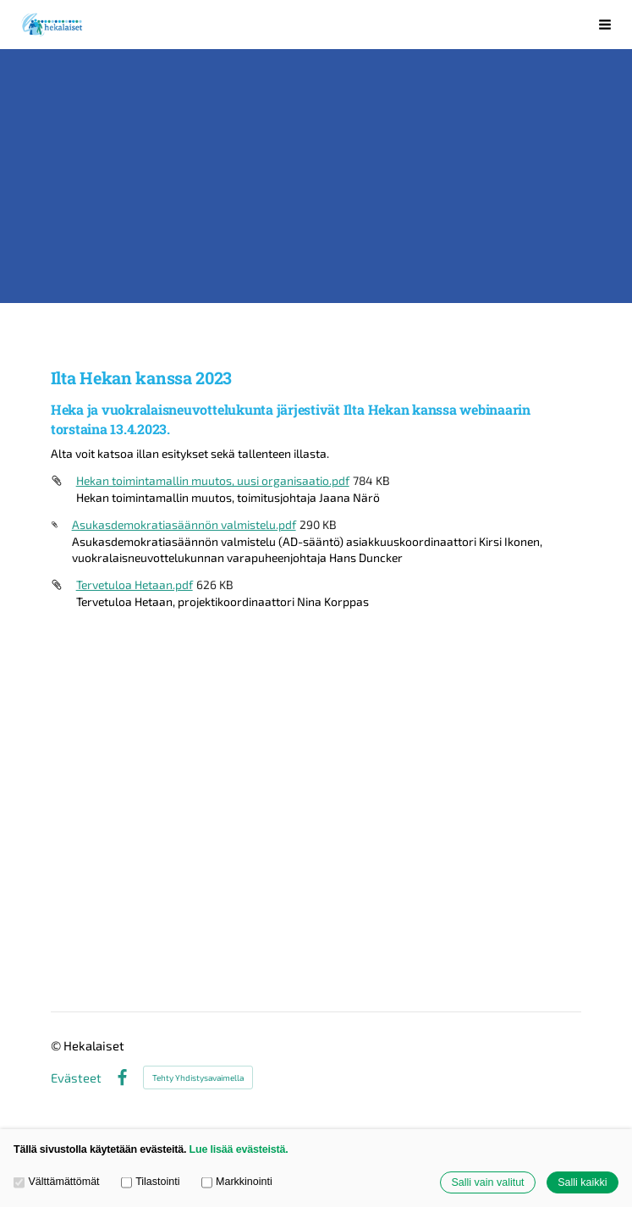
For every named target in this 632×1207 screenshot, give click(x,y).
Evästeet (76, 1078)
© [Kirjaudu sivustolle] (57, 1045)
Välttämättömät (57, 1182)
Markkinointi (236, 1182)
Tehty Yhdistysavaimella (198, 1077)
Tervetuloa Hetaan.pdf (134, 584)
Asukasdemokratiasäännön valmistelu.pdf (184, 524)
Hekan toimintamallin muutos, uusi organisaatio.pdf (212, 480)
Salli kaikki (582, 1182)
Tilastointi (150, 1182)
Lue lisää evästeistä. (239, 1149)
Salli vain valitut (487, 1182)
